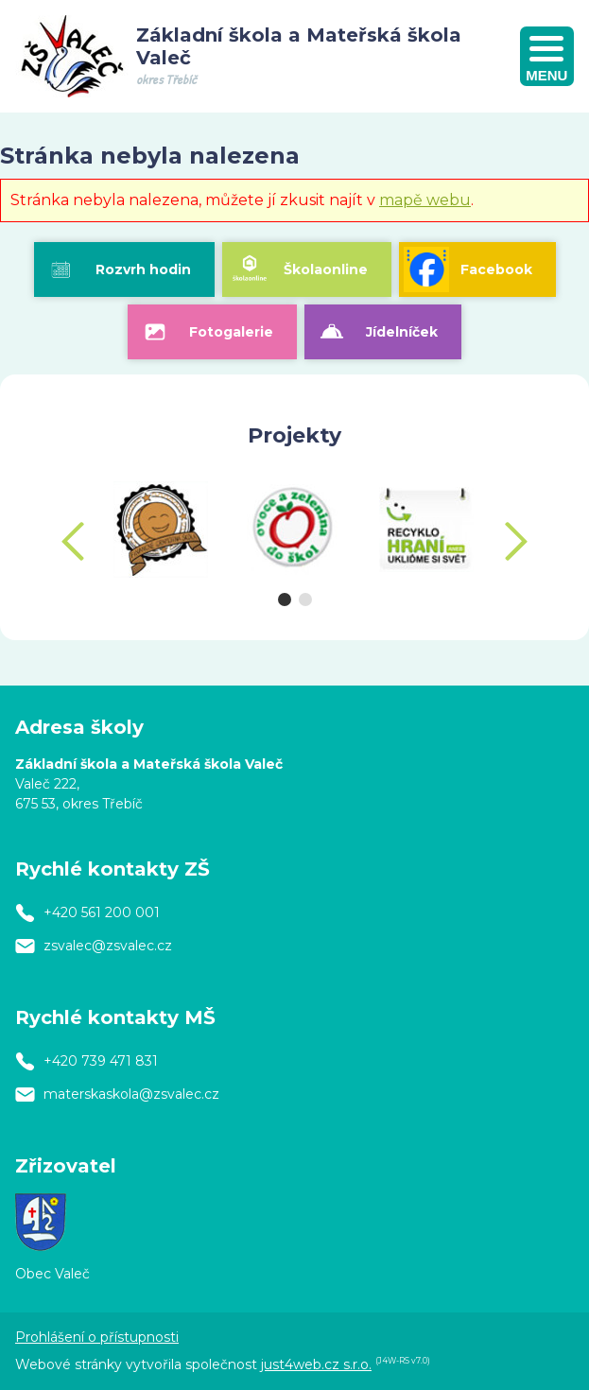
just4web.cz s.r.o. (316, 1364)
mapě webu (425, 200)
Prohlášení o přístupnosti (97, 1337)
